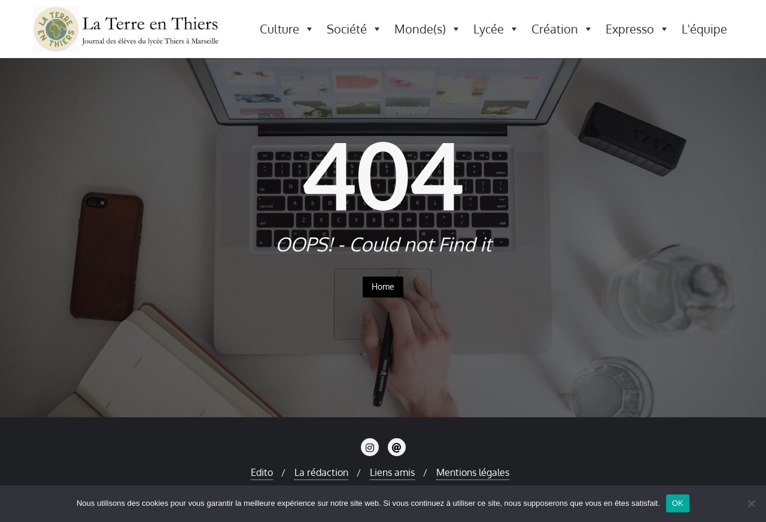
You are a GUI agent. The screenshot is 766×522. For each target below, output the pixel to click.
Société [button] (354, 29)
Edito (262, 472)
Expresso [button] (638, 29)
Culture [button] (287, 29)
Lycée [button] (496, 29)
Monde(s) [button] (427, 29)
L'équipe (704, 29)
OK (677, 503)
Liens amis (392, 472)
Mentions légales (472, 472)
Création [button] (562, 29)
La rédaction (321, 472)
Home (383, 286)
